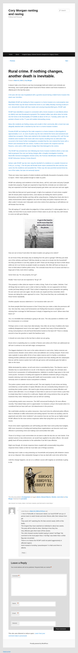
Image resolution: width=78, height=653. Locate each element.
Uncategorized (26, 497)
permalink (24, 499)
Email (15, 613)
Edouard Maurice (46, 497)
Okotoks (54, 497)
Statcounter (7, 652)
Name (15, 603)
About (17, 54)
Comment (15, 575)
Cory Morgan (28, 80)
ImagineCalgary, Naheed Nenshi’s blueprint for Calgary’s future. (40, 54)
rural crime (60, 497)
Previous (11, 61)
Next (67, 61)
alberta (38, 497)
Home (10, 54)
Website (14, 623)
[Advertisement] (39, 37)
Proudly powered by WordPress (39, 643)
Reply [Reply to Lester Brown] (24, 553)
